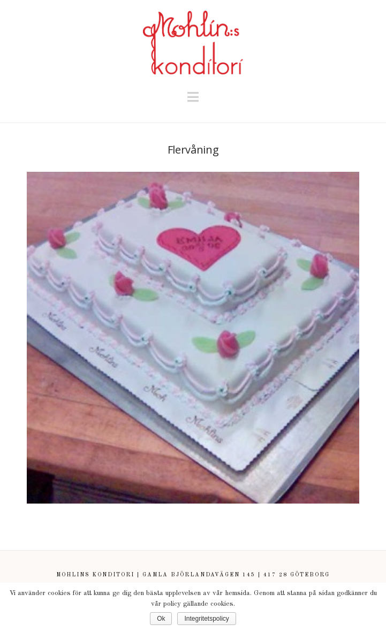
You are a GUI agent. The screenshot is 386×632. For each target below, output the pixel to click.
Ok (161, 618)
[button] (193, 97)
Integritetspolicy (206, 618)
